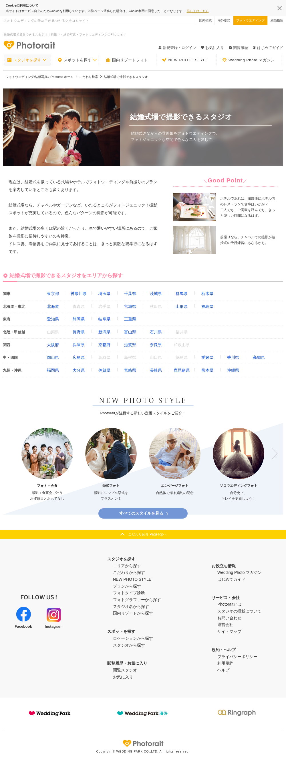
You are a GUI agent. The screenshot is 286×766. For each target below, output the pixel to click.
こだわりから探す (129, 572)
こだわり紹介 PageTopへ (147, 534)
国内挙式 (205, 20)
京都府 (104, 344)
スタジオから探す (129, 645)
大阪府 (53, 344)
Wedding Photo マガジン (248, 60)
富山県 (130, 332)
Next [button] (272, 454)
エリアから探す (127, 566)
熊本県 (207, 370)
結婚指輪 (277, 20)
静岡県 (79, 319)
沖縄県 (233, 370)
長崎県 (156, 370)
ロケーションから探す (133, 638)
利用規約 (225, 663)
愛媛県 (207, 357)
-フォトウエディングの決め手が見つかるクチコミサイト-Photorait (29, 45)
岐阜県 (104, 319)
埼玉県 (104, 293)
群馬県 (182, 293)
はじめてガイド (268, 48)
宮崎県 (130, 370)
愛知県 (53, 319)
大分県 (79, 370)
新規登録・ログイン (177, 48)
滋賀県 (130, 344)
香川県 (233, 357)
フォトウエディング (250, 20)
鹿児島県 (182, 370)
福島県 (207, 306)
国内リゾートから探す (133, 613)
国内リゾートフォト (127, 60)
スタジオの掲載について (239, 611)
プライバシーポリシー (237, 656)
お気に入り (123, 677)
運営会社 (225, 624)
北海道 (53, 306)
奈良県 (156, 344)
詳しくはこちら (198, 11)
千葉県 (130, 293)
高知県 (259, 357)
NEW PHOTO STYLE (185, 60)
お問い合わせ (229, 618)
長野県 (79, 332)
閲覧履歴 (238, 48)
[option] (47, 464)
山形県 (182, 306)
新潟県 (104, 332)
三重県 (130, 319)
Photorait (143, 743)
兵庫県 (79, 344)
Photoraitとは (229, 604)
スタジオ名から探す (131, 606)
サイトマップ (229, 631)
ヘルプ (223, 670)
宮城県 (130, 306)
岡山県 (53, 357)
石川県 (156, 332)
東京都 (53, 293)
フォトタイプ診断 (129, 592)
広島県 (79, 357)
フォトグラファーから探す (137, 599)
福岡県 (53, 370)
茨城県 (156, 293)
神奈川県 (79, 293)
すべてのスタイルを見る (144, 513)
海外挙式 (224, 20)
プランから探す (127, 586)
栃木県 (207, 293)
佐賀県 (104, 370)
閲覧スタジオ (125, 670)
